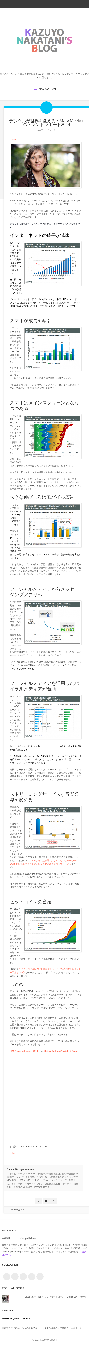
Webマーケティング (46, 130)
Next (53, 1201)
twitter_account (31, 4)
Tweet (15, 139)
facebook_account (37, 4)
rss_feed (44, 4)
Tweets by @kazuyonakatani (16, 1318)
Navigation (47, 89)
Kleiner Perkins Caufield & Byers (61, 1051)
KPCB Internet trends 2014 (24, 1051)
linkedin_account (51, 4)
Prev (38, 1201)
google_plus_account (58, 4)
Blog (46, 1201)
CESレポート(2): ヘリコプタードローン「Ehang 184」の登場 (55, 1297)
